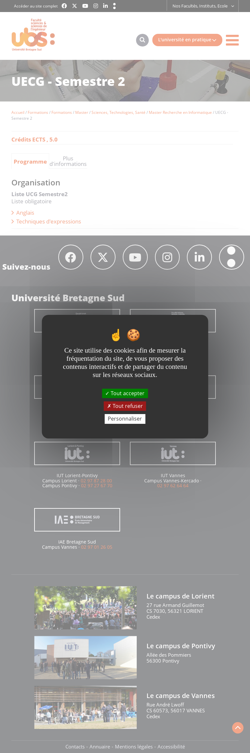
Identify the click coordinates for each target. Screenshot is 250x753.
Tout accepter (125, 393)
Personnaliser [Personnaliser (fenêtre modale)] (125, 418)
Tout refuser (125, 406)
